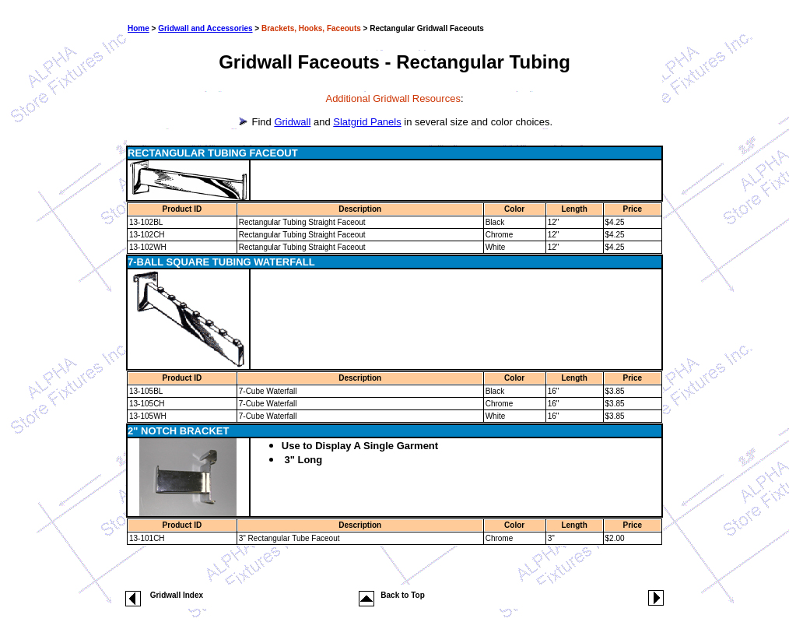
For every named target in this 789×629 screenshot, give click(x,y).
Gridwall (292, 122)
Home (138, 28)
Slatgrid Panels (367, 122)
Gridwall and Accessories (205, 28)
